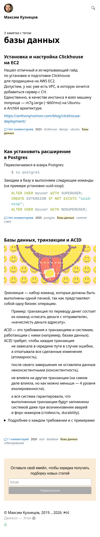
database (52, 439)
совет (7, 221)
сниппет (81, 218)
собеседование (14, 443)
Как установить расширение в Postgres (37, 154)
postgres (49, 218)
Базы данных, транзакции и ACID (43, 240)
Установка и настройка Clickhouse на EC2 (43, 60)
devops (63, 129)
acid (41, 439)
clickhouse (50, 129)
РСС (66, 513)
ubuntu (75, 129)
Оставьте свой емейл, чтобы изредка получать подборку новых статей (50, 470)
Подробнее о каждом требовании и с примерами (51, 420)
